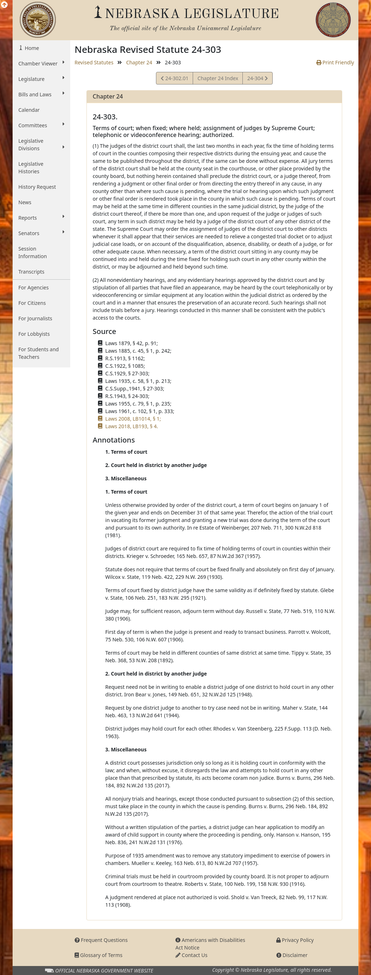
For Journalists (35, 318)
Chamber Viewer (41, 63)
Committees (41, 125)
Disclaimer (292, 955)
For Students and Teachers (38, 353)
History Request (37, 186)
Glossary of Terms (98, 955)
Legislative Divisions (41, 144)
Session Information (32, 252)
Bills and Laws (41, 94)
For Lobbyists (34, 333)
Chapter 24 (139, 62)
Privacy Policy (295, 940)
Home (31, 48)
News (24, 202)
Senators (41, 233)
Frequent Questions (101, 940)
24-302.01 (174, 79)
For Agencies (33, 287)
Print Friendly (335, 62)
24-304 (257, 79)
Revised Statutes (94, 62)
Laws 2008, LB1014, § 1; (133, 418)
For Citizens (32, 302)
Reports (41, 217)
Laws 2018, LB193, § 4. (131, 426)
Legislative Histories (30, 167)
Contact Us (191, 955)
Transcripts (31, 271)
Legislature (41, 78)
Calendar (29, 109)
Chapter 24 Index (217, 78)
